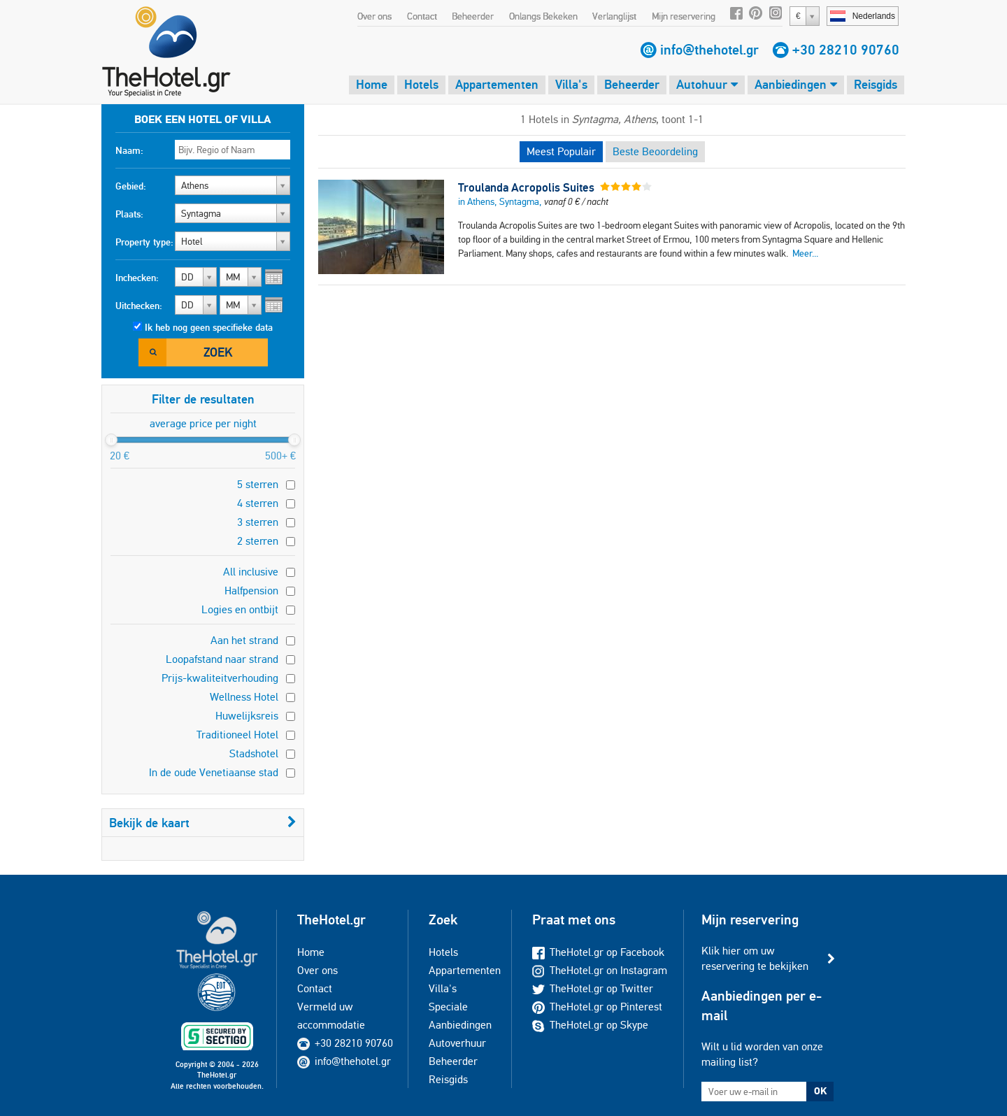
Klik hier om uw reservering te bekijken (754, 958)
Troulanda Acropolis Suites (526, 187)
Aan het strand (244, 640)
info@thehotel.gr (709, 50)
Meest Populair (561, 151)
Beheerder (473, 16)
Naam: (129, 150)
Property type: (144, 242)
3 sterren (257, 522)
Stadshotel (253, 753)
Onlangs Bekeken (543, 16)
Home (371, 84)
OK (820, 1091)
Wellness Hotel (244, 696)
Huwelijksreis (246, 715)
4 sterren (257, 503)
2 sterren (257, 541)
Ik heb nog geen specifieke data (209, 327)
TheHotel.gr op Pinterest (597, 1006)
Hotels (421, 84)
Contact (422, 16)
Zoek (217, 352)
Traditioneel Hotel (237, 734)
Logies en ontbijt (239, 609)
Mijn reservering (683, 16)
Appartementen (496, 84)
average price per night (203, 423)
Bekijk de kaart (203, 822)
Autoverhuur (457, 1043)
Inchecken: (137, 277)
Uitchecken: (138, 305)
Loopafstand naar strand (222, 659)
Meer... (805, 253)
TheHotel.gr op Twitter (592, 988)
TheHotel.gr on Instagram (599, 970)
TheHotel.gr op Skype (590, 1024)
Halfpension (251, 590)
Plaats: (129, 214)
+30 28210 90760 (845, 50)
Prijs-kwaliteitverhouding (220, 678)
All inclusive (250, 571)
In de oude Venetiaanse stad (213, 772)
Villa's (571, 84)
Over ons (374, 16)
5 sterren (257, 484)
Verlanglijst (614, 16)
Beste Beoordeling (655, 151)
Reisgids (875, 84)
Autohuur (707, 84)
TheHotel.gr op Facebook (598, 952)
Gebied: (130, 186)
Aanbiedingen (796, 84)
